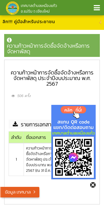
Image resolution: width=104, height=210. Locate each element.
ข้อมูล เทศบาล (18, 191)
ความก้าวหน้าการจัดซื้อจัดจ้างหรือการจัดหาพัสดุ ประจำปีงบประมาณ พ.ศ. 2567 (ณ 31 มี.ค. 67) (41, 159)
